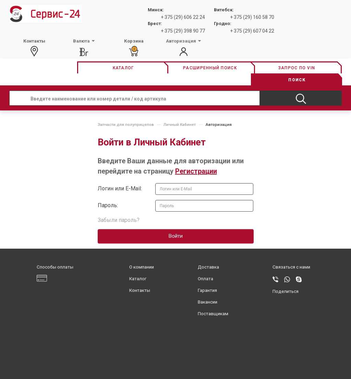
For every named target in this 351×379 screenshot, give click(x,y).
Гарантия (207, 290)
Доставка (208, 267)
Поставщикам (213, 313)
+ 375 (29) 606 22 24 (183, 17)
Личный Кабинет (180, 124)
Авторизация (218, 124)
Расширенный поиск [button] (210, 68)
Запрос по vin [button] (296, 68)
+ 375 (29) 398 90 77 (183, 31)
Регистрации (196, 171)
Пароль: (108, 205)
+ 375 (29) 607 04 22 (252, 31)
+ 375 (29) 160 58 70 (252, 17)
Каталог (137, 278)
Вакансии (207, 302)
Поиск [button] (296, 80)
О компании (141, 267)
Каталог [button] (123, 68)
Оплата (205, 278)
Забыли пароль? (119, 220)
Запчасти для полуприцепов (126, 124)
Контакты (139, 290)
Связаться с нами (291, 267)
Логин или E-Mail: (120, 188)
